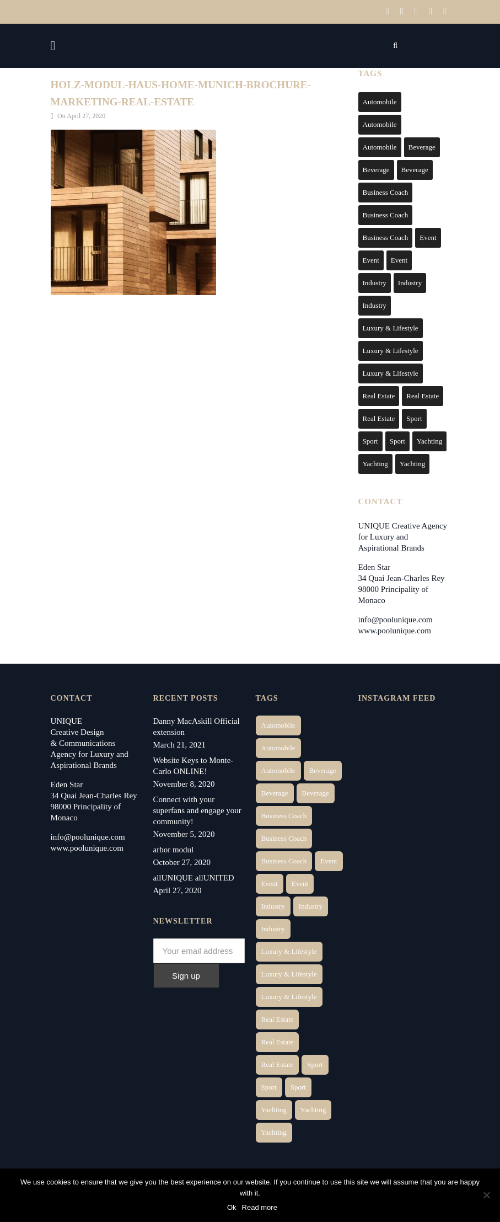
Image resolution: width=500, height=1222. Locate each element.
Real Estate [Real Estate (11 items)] (379, 417)
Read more (260, 1208)
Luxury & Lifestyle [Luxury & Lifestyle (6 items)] (390, 326)
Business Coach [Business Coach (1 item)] (385, 190)
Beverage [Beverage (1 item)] (422, 145)
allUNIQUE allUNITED (193, 876)
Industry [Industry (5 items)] (374, 304)
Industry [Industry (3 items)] (374, 281)
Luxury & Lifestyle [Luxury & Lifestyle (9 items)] (390, 371)
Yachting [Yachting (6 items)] (429, 439)
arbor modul (173, 848)
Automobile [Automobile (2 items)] (380, 123)
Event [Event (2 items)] (428, 236)
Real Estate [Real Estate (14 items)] (379, 394)
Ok (232, 1208)
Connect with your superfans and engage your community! (197, 808)
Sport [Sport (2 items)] (414, 417)
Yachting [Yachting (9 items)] (412, 462)
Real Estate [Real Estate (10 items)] (422, 394)
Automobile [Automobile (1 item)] (380, 100)
